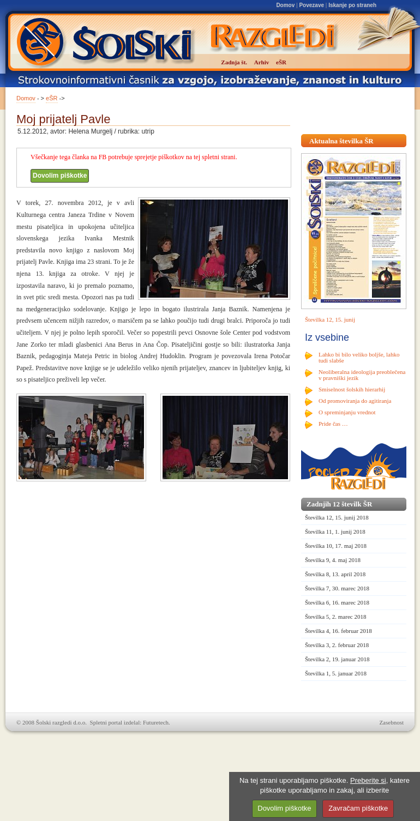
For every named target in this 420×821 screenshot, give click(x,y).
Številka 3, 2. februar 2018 (337, 645)
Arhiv (261, 62)
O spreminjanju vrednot (347, 412)
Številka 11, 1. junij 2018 (335, 531)
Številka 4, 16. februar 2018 (338, 630)
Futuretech (156, 722)
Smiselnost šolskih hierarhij (352, 389)
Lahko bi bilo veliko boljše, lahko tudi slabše (359, 357)
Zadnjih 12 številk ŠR (339, 504)
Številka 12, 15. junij (330, 319)
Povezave (311, 5)
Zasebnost (391, 722)
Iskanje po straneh (352, 5)
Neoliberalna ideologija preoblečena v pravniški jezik (362, 375)
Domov (285, 5)
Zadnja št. (234, 62)
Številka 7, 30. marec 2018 (337, 588)
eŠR (51, 98)
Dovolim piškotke (60, 175)
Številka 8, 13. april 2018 (335, 574)
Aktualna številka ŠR (341, 141)
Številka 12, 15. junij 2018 (337, 517)
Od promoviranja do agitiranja (355, 400)
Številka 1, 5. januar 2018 (336, 673)
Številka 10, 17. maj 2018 (336, 545)
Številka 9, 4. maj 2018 (333, 560)
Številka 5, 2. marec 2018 (335, 616)
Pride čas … (333, 423)
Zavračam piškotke (358, 808)
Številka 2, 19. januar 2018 (337, 659)
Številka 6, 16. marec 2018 (337, 602)
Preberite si (368, 780)
